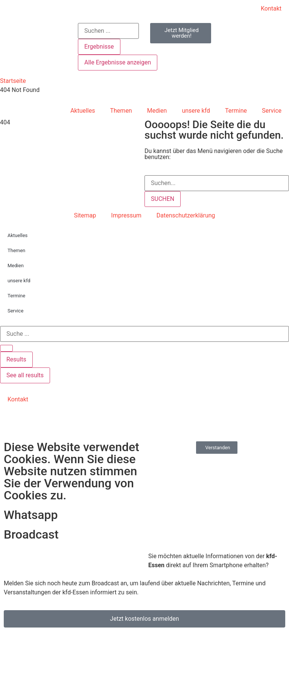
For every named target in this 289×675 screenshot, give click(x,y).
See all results (25, 375)
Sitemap (85, 215)
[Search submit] (6, 348)
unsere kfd (196, 110)
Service (271, 110)
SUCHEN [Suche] (162, 198)
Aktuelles (82, 110)
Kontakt (271, 8)
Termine (236, 110)
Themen (121, 110)
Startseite (13, 80)
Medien (157, 110)
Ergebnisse (99, 46)
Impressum (126, 215)
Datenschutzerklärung (186, 215)
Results (16, 359)
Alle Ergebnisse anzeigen (117, 62)
